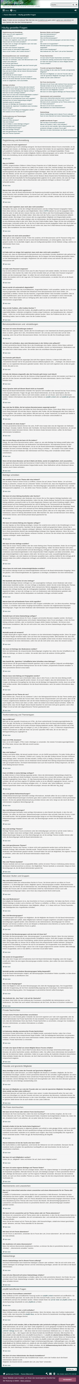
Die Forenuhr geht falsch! (10, 63)
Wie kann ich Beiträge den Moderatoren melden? (17, 104)
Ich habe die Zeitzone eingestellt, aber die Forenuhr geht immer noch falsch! (20, 66)
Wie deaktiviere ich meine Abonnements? (52, 107)
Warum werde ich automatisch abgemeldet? (16, 49)
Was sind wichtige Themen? (11, 129)
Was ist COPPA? (8, 36)
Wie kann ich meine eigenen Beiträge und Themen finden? (58, 91)
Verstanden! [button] (67, 1379)
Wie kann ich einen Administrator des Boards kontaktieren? (58, 130)
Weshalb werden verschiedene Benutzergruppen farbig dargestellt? (57, 46)
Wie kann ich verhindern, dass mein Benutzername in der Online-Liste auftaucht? (20, 60)
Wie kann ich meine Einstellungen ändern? (16, 58)
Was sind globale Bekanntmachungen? (14, 125)
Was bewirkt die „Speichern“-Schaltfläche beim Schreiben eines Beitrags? (20, 107)
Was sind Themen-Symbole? (11, 133)
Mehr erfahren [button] (25, 1381)
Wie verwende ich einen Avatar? (12, 75)
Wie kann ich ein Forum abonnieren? (51, 105)
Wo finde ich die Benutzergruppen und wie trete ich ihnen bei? (57, 41)
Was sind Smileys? (8, 122)
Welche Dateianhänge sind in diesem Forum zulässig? (56, 114)
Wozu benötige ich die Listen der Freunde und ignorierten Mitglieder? (57, 71)
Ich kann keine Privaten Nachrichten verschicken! (55, 58)
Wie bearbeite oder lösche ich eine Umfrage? (16, 96)
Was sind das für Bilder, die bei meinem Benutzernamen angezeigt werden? (20, 72)
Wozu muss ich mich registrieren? (13, 34)
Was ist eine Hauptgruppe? (48, 49)
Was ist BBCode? (8, 118)
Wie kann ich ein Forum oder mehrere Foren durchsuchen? (58, 84)
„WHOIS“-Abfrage (8, 1331)
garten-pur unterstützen (64, 20)
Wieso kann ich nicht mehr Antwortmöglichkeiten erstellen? (20, 94)
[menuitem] (13, 10)
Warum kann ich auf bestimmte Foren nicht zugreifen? (19, 98)
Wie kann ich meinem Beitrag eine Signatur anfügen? (19, 91)
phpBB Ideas (29, 1314)
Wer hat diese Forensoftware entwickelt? (52, 122)
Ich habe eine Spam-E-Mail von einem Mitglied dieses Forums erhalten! (56, 62)
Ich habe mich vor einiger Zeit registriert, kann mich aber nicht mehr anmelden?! (20, 44)
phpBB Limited (51, 397)
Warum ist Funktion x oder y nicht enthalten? (53, 124)
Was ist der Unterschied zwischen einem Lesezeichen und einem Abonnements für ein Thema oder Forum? (57, 99)
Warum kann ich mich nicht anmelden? (14, 42)
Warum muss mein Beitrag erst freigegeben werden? (19, 110)
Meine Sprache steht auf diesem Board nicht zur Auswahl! (20, 69)
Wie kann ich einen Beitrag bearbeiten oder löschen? (19, 89)
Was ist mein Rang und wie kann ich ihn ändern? (17, 77)
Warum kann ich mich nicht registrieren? (15, 38)
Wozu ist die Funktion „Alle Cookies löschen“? (16, 51)
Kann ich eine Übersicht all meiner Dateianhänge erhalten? (58, 116)
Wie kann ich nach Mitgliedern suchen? (52, 89)
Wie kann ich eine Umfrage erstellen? (14, 92)
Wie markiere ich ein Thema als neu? (14, 111)
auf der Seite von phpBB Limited (61, 1300)
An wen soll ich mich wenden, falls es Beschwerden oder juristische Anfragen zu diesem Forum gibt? (57, 127)
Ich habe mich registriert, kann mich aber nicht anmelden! (20, 40)
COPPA (46, 211)
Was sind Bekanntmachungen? (12, 127)
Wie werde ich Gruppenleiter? (49, 44)
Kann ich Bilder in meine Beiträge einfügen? (16, 124)
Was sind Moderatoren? (47, 36)
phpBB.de (65, 397)
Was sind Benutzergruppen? (48, 38)
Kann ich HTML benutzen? (11, 120)
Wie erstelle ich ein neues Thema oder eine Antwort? (19, 87)
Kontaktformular (43, 20)
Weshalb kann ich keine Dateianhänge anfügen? (17, 100)
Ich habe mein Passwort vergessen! (13, 47)
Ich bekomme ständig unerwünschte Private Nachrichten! (57, 59)
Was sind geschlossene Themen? (13, 131)
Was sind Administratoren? (48, 34)
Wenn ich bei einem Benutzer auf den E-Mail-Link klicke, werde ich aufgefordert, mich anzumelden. (20, 79)
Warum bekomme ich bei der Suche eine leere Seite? (56, 88)
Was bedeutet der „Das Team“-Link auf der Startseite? (56, 51)
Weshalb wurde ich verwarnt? (12, 102)
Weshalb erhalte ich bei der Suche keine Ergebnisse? (56, 86)
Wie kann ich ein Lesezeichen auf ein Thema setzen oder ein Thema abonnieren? (57, 103)
